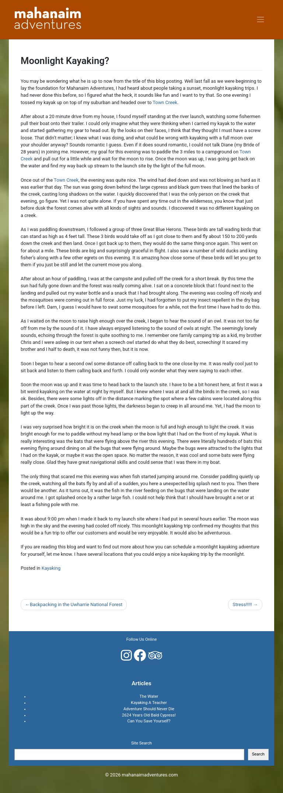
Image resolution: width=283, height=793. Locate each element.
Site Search (141, 743)
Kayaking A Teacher (149, 702)
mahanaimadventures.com (150, 775)
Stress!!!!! (242, 604)
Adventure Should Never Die (148, 709)
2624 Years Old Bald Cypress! (149, 715)
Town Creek (165, 102)
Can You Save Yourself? (148, 721)
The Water (149, 696)
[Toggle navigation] (261, 19)
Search (258, 754)
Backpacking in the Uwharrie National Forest (76, 604)
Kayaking (51, 568)
